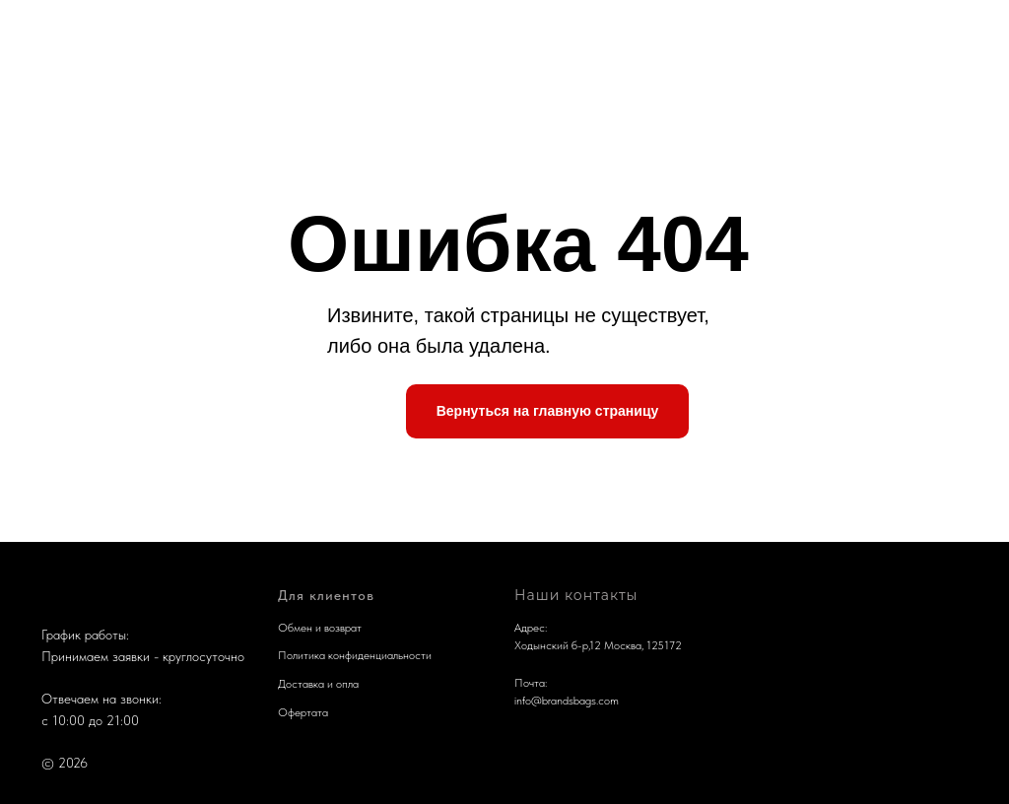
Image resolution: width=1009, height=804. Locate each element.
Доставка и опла (318, 684)
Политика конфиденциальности (355, 655)
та (322, 712)
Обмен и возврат (320, 628)
